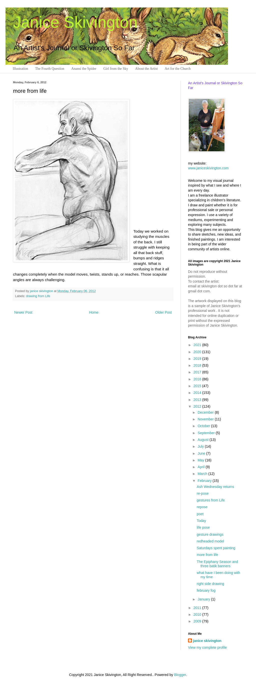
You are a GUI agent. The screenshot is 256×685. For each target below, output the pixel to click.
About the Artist (146, 69)
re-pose (202, 493)
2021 (198, 345)
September (207, 433)
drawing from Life (38, 296)
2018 (198, 365)
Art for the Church (178, 69)
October (204, 426)
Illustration (20, 69)
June (202, 453)
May (201, 460)
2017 (198, 372)
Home (93, 312)
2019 (198, 359)
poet (200, 514)
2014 (198, 393)
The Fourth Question (49, 69)
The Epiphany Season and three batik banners (217, 564)
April (202, 467)
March (203, 474)
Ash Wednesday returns (215, 487)
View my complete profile (207, 647)
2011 (198, 608)
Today (201, 521)
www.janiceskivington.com (208, 168)
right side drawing (210, 584)
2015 (198, 386)
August (203, 440)
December (206, 412)
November (206, 419)
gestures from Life (211, 500)
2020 (198, 352)
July (201, 446)
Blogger (180, 675)
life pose (203, 527)
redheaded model (210, 541)
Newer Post (23, 312)
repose (202, 507)
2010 (198, 614)
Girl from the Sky (115, 69)
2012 (198, 406)
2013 (198, 400)
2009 (198, 621)
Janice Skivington (75, 22)
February (205, 481)
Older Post (163, 312)
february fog (206, 590)
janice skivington (42, 291)
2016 (198, 379)
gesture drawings (210, 534)
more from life (207, 555)
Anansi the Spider (83, 69)
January (204, 599)
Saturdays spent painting (216, 548)
